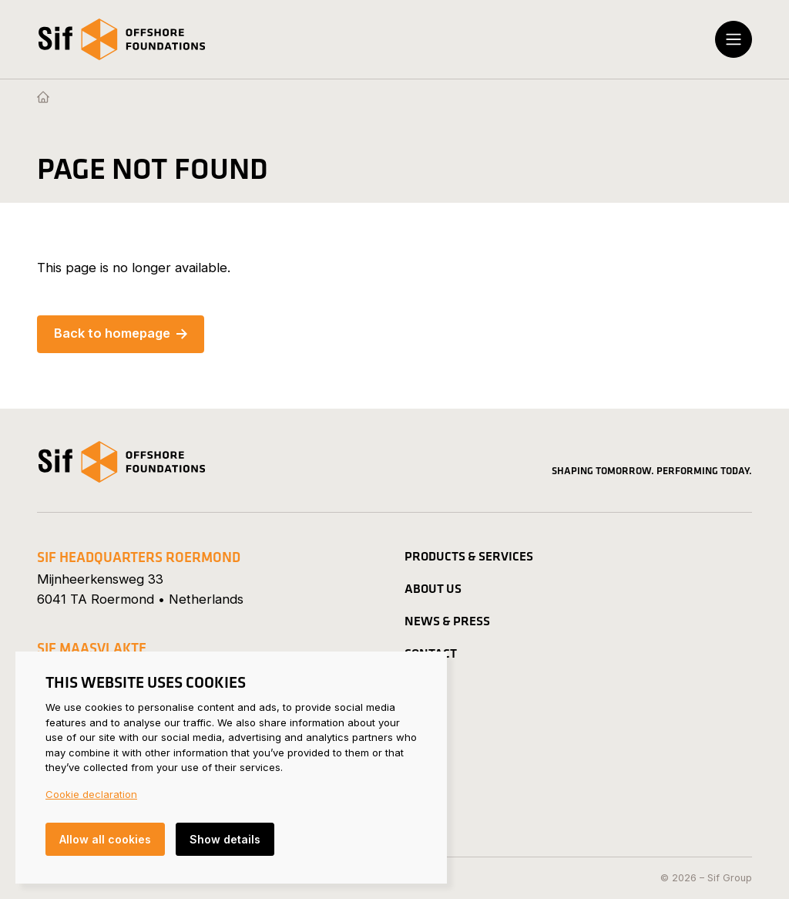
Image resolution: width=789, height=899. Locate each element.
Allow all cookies (105, 839)
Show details (225, 839)
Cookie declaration (91, 794)
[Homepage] (43, 98)
